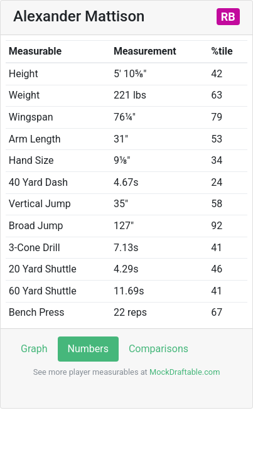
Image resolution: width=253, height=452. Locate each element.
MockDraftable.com (184, 372)
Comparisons (158, 349)
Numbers (88, 349)
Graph (34, 349)
